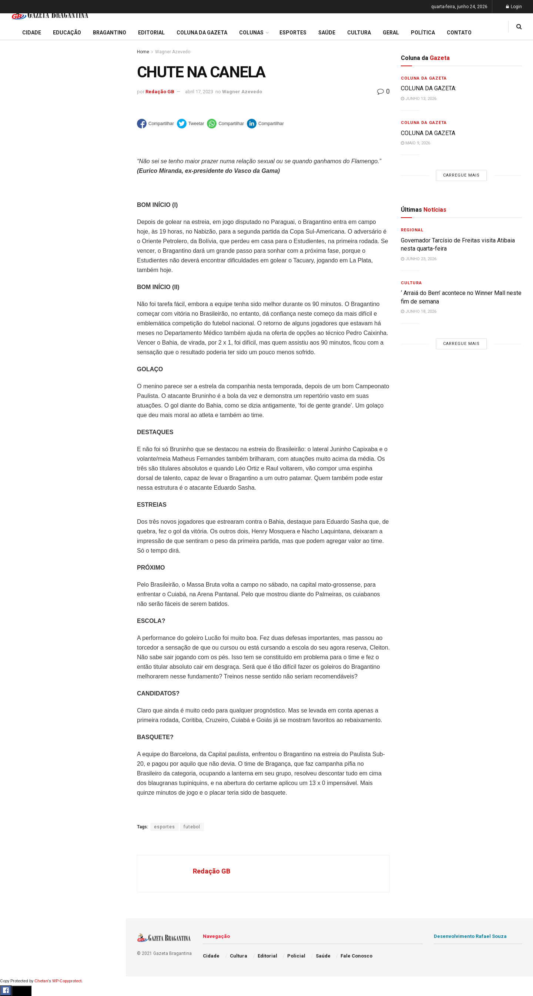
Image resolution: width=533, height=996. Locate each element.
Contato (459, 33)
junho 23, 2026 (418, 258)
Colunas (251, 33)
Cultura (16, 317)
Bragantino (21, 289)
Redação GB (159, 91)
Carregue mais (62, 173)
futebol (192, 826)
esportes (164, 826)
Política (17, 345)
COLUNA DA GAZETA (428, 133)
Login (514, 6)
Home (143, 51)
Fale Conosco (24, 388)
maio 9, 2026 (415, 143)
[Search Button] (110, 443)
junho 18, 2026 (418, 311)
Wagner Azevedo (172, 51)
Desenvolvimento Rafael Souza (470, 936)
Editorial (18, 261)
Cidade (16, 232)
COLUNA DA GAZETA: (428, 88)
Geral (14, 374)
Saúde (15, 360)
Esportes (18, 303)
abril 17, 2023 (199, 91)
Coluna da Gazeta (29, 275)
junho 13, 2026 (418, 98)
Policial (16, 331)
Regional (412, 230)
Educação (19, 246)
